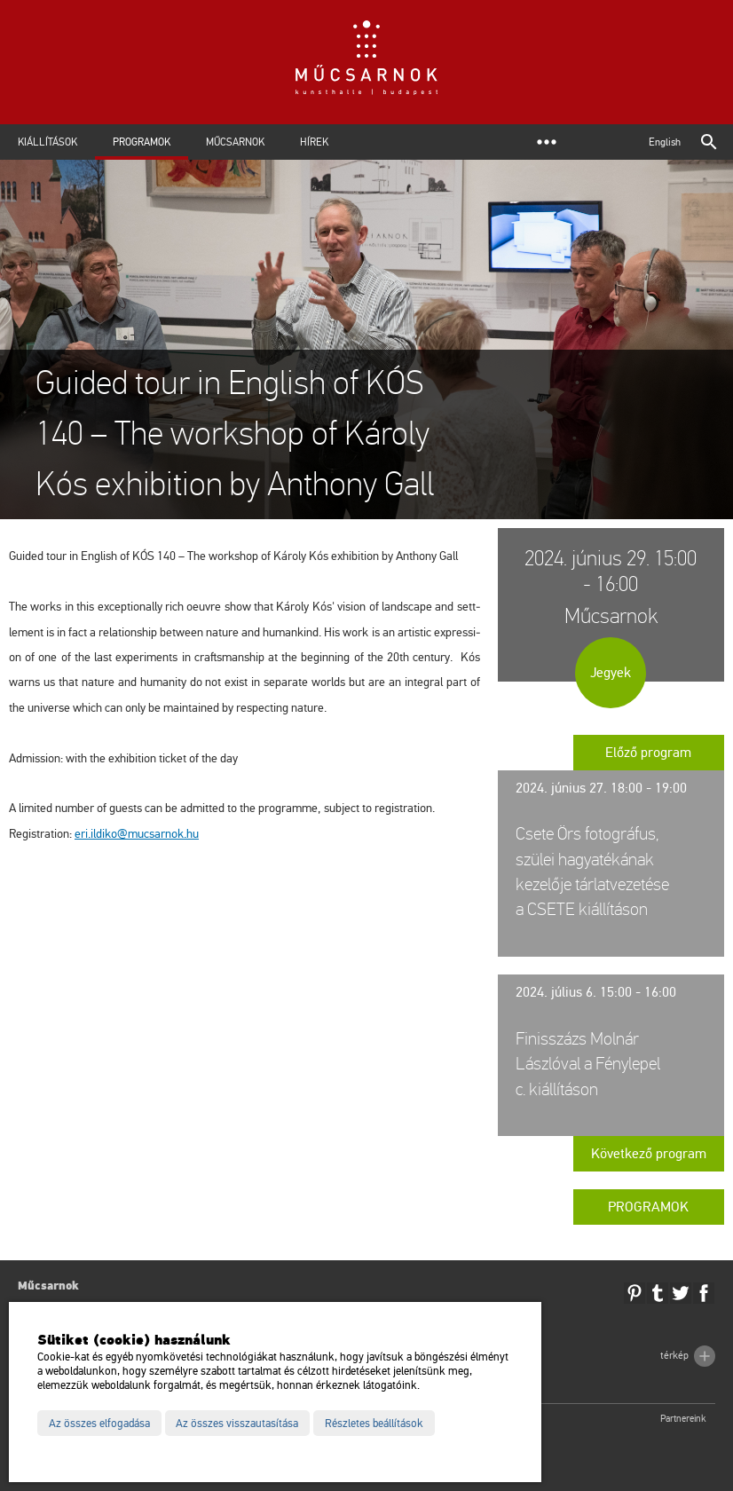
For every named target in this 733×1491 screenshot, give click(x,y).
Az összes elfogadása (99, 1423)
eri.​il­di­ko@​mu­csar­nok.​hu (137, 833)
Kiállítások (47, 142)
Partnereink (683, 1418)
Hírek (314, 142)
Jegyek (610, 673)
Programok (141, 142)
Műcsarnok (235, 142)
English (665, 142)
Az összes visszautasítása (237, 1423)
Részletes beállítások (374, 1423)
